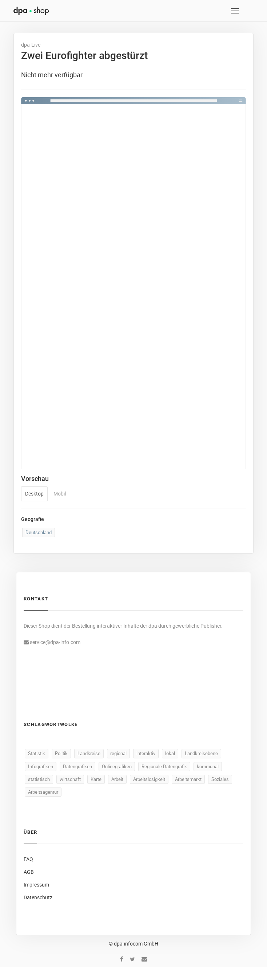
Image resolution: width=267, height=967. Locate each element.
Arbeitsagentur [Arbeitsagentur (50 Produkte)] (43, 792)
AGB (29, 871)
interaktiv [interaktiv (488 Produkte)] (145, 753)
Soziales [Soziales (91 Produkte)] (220, 779)
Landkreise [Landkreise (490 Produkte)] (88, 753)
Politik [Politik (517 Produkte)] (61, 753)
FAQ (28, 859)
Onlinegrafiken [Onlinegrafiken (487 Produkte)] (117, 766)
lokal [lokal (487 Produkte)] (170, 753)
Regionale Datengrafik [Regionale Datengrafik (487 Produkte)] (164, 766)
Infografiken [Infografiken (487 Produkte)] (40, 766)
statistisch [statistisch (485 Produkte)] (39, 779)
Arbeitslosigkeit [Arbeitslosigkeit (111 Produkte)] (149, 779)
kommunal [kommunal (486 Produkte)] (208, 766)
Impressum (36, 884)
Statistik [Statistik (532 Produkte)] (36, 753)
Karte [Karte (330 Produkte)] (96, 779)
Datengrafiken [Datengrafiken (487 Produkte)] (77, 766)
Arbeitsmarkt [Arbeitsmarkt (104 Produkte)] (188, 779)
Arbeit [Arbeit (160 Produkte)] (117, 779)
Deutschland (38, 532)
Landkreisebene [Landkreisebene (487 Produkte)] (201, 753)
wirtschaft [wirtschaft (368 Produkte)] (70, 779)
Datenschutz (38, 897)
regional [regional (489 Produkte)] (118, 753)
